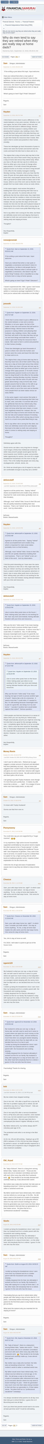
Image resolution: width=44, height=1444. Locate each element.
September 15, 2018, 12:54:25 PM (13, 528)
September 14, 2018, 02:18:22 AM (13, 307)
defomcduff (8, 480)
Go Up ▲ (29, 1439)
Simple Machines (27, 1441)
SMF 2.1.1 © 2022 (17, 1441)
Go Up (4, 1425)
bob (5, 1086)
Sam (5, 63)
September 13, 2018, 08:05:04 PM (13, 243)
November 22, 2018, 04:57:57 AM (12, 1164)
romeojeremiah (10, 240)
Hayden (6, 112)
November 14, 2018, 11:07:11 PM (12, 1090)
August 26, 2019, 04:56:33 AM (11, 1224)
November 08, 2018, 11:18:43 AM (12, 883)
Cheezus (7, 879)
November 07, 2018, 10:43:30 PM (12, 831)
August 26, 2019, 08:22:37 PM (12, 1258)
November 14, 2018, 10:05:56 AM (12, 966)
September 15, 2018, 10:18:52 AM (13, 483)
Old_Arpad (8, 1160)
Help (13, 1439)
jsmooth (7, 304)
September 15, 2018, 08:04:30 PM (13, 658)
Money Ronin (9, 751)
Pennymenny (9, 828)
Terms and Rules (20, 1439)
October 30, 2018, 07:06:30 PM (12, 800)
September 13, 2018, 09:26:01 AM (13, 67)
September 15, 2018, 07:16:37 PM (13, 599)
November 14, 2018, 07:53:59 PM (12, 1016)
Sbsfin (6, 1221)
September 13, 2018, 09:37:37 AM (13, 115)
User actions (37, 57)
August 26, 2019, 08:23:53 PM (12, 1332)
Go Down (5, 57)
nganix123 (8, 963)
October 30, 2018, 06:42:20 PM (12, 755)
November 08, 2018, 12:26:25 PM (12, 910)
